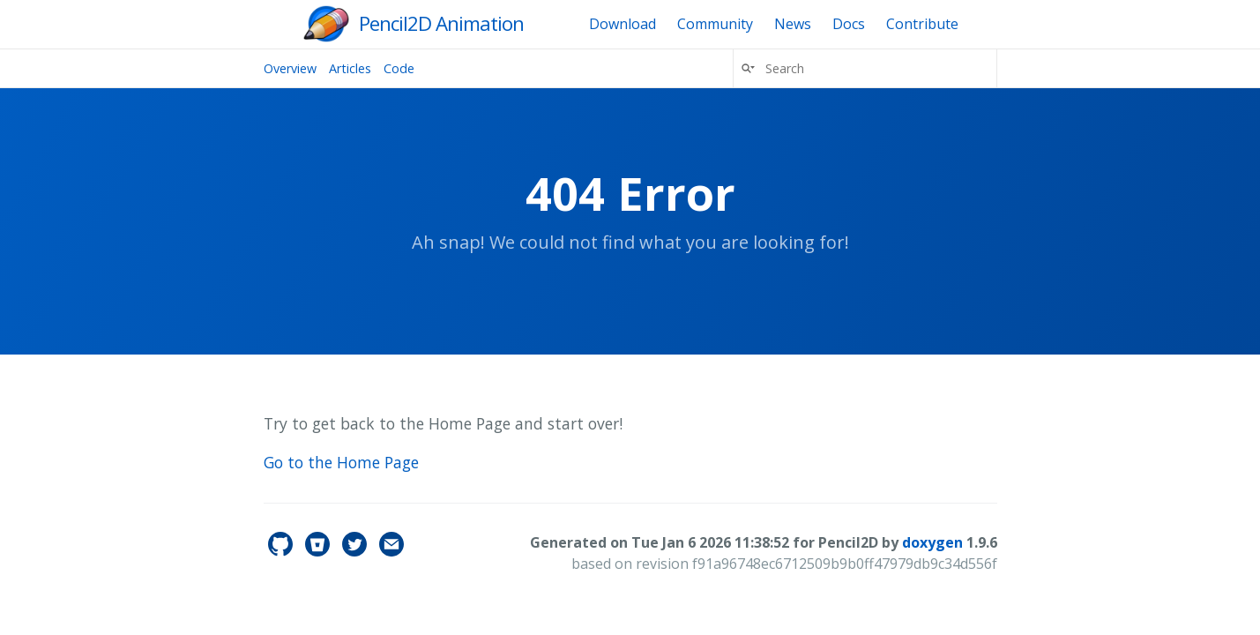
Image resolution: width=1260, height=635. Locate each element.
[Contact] (391, 551)
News (792, 24)
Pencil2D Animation (441, 23)
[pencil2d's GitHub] (282, 551)
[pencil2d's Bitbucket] (319, 551)
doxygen (932, 542)
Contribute (922, 24)
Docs (848, 24)
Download (622, 24)
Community (715, 24)
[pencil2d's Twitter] (356, 551)
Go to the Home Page (341, 462)
